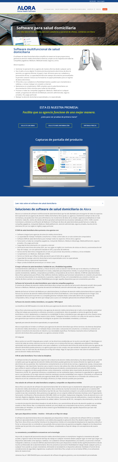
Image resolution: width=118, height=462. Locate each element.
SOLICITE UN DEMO (28, 125)
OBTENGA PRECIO (90, 125)
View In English (100, 1)
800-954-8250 (93, 1)
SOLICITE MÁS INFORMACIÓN (58, 125)
